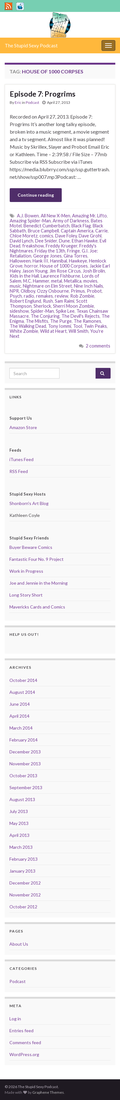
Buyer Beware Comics (30, 547)
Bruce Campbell (43, 230)
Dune (64, 240)
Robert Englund (25, 301)
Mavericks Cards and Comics (37, 606)
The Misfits (37, 321)
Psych (16, 296)
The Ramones (87, 321)
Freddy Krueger (61, 245)
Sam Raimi (64, 301)
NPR (14, 291)
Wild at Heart (53, 331)
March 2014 (21, 728)
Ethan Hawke (85, 240)
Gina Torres (75, 255)
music (15, 286)
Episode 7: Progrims (43, 93)
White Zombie (24, 331)
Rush (48, 301)
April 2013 (19, 835)
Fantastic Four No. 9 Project (36, 559)
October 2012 (23, 906)
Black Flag (81, 225)
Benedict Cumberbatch (46, 225)
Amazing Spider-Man (30, 220)
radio (29, 296)
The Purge (61, 321)
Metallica (72, 281)
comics (46, 235)
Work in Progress (26, 571)
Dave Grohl (90, 235)
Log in (15, 1018)
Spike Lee (65, 311)
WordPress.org (24, 1054)
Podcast (32, 102)
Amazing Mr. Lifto (89, 215)
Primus (78, 291)
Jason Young (35, 271)
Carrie (101, 230)
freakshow (33, 245)
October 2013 (23, 775)
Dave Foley (66, 235)
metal (56, 281)
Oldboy (28, 291)
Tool (77, 326)
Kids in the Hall (24, 276)
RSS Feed (18, 471)
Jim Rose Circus (65, 271)
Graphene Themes (48, 1092)
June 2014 (19, 704)
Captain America (77, 230)
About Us (18, 944)
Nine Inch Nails (88, 286)
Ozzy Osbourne (53, 291)
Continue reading (36, 195)
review (61, 296)
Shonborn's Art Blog (29, 503)
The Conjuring (45, 316)
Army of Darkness (71, 220)
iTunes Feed (21, 459)
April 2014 (19, 716)
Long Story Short (26, 595)
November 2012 (25, 894)
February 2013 (23, 859)
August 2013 (22, 799)
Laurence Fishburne (60, 276)
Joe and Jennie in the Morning (38, 583)
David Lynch (21, 240)
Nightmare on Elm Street (47, 286)
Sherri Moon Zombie (73, 306)
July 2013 (18, 811)
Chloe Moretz (24, 235)
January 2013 (22, 871)
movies (90, 281)
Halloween (20, 260)
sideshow (19, 311)
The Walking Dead (28, 326)
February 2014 (23, 739)
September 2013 (25, 787)
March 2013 (21, 847)
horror (31, 265)
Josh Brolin (94, 271)
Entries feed (21, 1030)
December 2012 (25, 882)
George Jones (47, 255)
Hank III (40, 260)
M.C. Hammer (36, 281)
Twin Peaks (95, 326)
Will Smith (78, 331)
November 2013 (25, 763)
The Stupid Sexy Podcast (31, 45)
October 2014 (23, 680)
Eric (18, 102)
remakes (44, 296)
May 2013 (19, 823)
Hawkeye (78, 260)
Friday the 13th (50, 250)
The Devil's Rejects (80, 316)
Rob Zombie (82, 296)
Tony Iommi (59, 326)
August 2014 (22, 692)
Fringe (73, 250)
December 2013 (25, 751)
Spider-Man (42, 311)
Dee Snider (46, 240)
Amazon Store (23, 427)
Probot (94, 291)
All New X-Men (55, 215)
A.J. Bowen (28, 215)
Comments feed (25, 1042)
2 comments (98, 345)
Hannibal (58, 260)
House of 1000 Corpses (64, 265)
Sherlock (42, 306)
